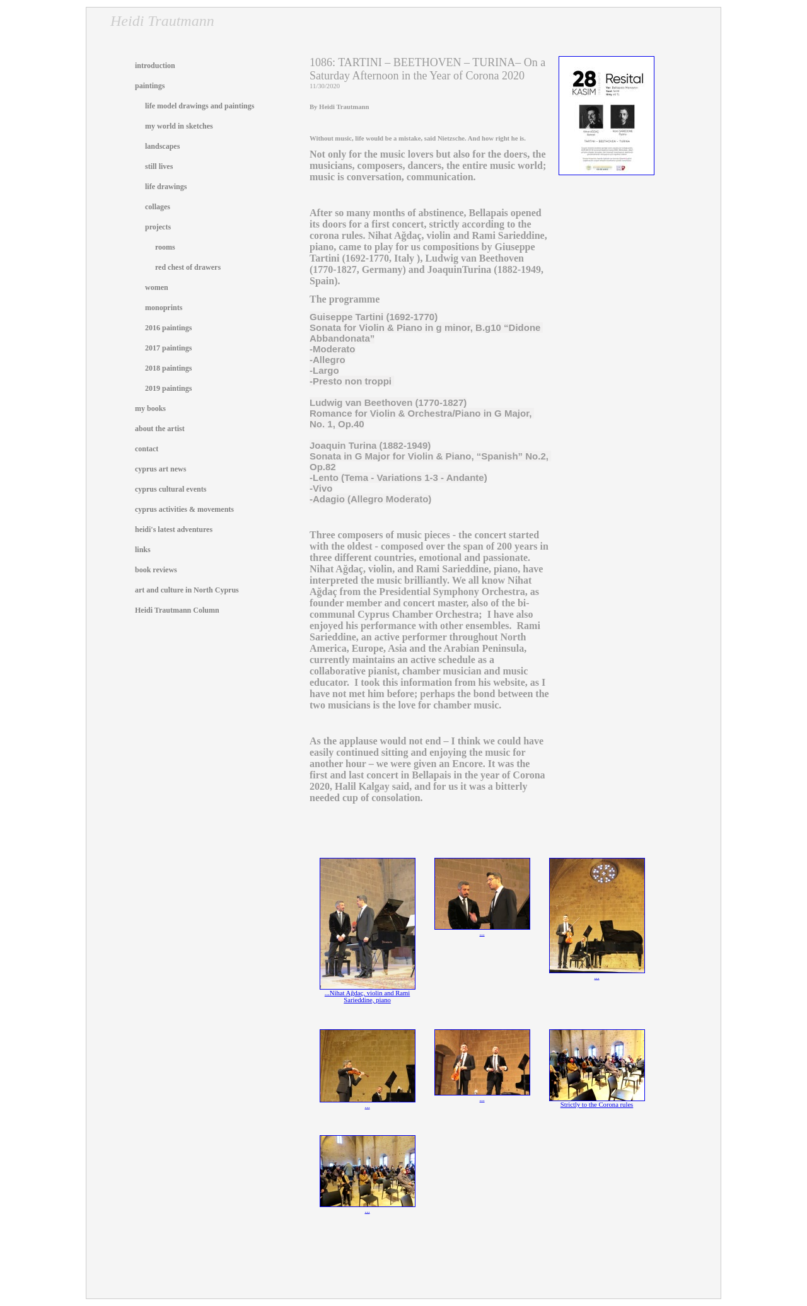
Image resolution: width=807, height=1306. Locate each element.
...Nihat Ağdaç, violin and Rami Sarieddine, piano (367, 993)
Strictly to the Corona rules (597, 1101)
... (482, 930)
